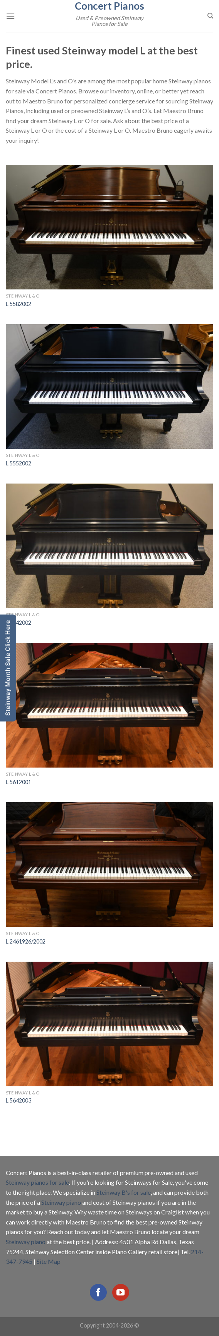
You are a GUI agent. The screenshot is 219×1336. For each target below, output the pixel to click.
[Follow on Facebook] (98, 1292)
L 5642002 (18, 622)
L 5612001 (18, 782)
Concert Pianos (109, 6)
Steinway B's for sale (123, 1192)
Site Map (49, 1261)
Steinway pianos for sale (37, 1182)
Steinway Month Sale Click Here (8, 668)
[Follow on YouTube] (120, 1292)
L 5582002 (18, 304)
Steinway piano (61, 1202)
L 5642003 (18, 1100)
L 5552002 (18, 463)
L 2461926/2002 (25, 941)
